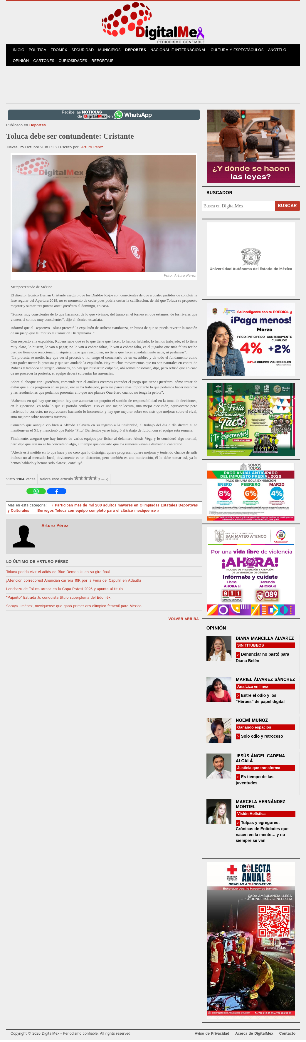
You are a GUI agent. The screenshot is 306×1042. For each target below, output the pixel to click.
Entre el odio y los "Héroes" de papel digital (260, 700)
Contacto (287, 1036)
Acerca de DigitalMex (254, 1036)
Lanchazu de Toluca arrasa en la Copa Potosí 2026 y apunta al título (64, 591)
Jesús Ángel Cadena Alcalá (260, 760)
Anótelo (281, 50)
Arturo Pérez (92, 149)
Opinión (21, 63)
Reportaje (104, 63)
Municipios (113, 50)
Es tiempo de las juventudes (254, 782)
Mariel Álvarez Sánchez (265, 682)
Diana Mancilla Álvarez (265, 641)
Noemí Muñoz (252, 723)
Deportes (140, 50)
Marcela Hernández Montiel (260, 806)
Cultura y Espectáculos (241, 50)
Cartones (45, 63)
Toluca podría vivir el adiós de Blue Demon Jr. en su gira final (58, 574)
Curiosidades (75, 63)
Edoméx (61, 50)
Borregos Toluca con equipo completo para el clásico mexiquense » (98, 513)
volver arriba (183, 621)
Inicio (19, 50)
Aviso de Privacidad (212, 1036)
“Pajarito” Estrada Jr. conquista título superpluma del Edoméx (58, 600)
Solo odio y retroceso (261, 738)
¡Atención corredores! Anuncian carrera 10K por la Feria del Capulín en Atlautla (73, 583)
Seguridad (85, 50)
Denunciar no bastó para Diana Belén (262, 659)
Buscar (287, 208)
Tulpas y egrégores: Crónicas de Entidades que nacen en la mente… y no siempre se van (262, 834)
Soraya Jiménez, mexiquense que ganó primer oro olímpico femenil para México (74, 608)
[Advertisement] (153, 86)
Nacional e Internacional (183, 50)
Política (39, 50)
